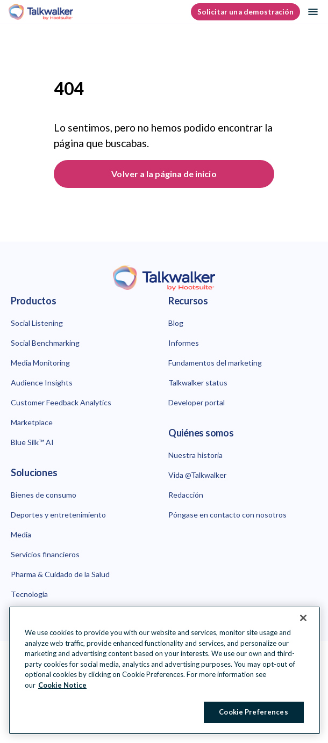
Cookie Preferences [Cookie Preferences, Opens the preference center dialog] (253, 712)
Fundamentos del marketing (215, 362)
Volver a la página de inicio (163, 174)
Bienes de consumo (43, 494)
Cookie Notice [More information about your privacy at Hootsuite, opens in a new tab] (62, 685)
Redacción (185, 494)
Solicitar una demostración (245, 12)
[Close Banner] (303, 618)
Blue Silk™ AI (32, 442)
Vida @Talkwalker (197, 474)
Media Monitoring (40, 362)
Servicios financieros (45, 554)
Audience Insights (42, 382)
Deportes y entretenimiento (58, 514)
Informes (183, 342)
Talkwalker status (197, 382)
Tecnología (29, 594)
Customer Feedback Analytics (61, 402)
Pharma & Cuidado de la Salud (60, 574)
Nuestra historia (195, 455)
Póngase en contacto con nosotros (227, 514)
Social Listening (37, 322)
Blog (175, 322)
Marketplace (32, 422)
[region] (164, 670)
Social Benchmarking (45, 342)
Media (21, 534)
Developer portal (196, 402)
